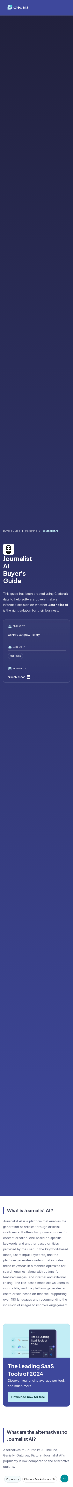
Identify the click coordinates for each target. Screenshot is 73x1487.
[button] (63, 7)
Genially (13, 634)
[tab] (12, 1479)
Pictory (35, 634)
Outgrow (24, 634)
